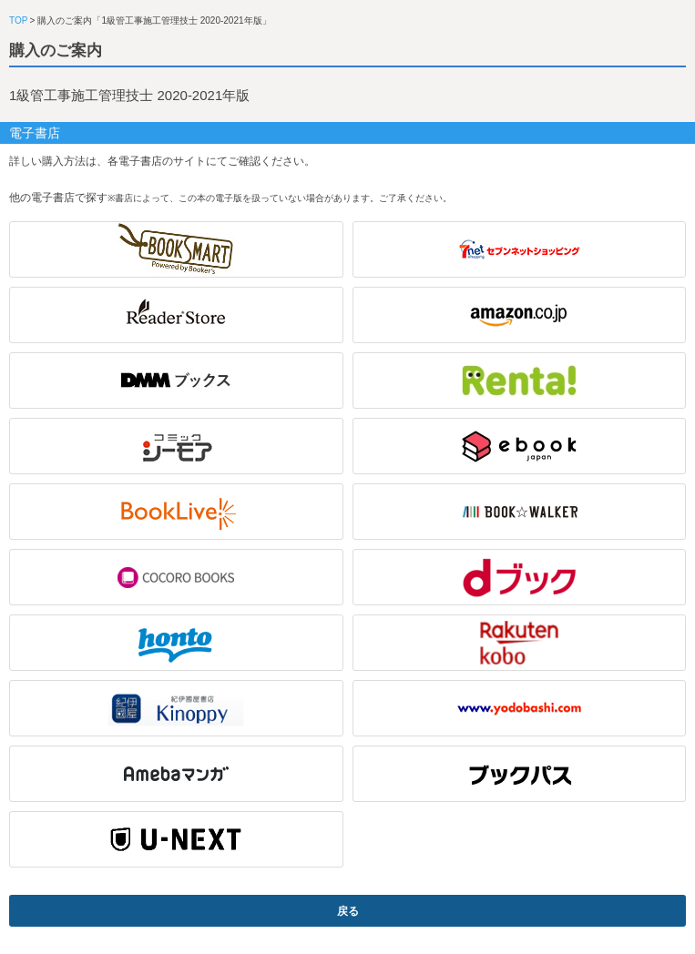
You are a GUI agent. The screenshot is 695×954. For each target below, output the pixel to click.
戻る (348, 911)
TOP (18, 20)
